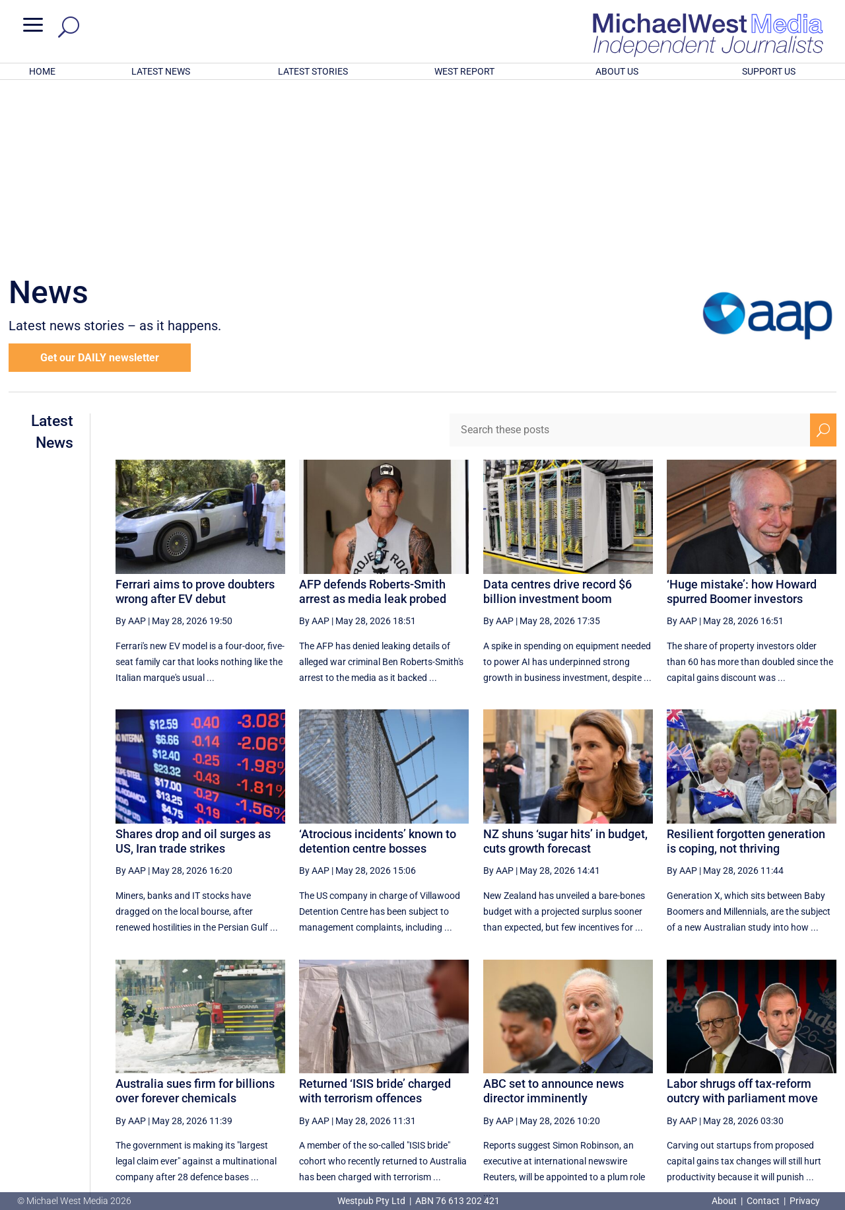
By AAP (131, 448)
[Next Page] (792, 1077)
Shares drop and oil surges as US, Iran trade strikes (193, 668)
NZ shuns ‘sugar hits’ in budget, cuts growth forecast (565, 668)
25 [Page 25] (762, 1078)
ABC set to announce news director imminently (553, 918)
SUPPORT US (768, 71)
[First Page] (502, 1077)
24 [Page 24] (729, 1078)
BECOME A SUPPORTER (777, 1125)
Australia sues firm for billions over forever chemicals (195, 918)
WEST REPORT (464, 71)
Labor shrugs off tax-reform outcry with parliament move (742, 918)
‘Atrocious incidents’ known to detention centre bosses (377, 668)
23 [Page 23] (695, 1078)
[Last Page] (822, 1077)
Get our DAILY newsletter (99, 184)
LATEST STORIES (313, 71)
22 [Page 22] (661, 1078)
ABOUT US (616, 71)
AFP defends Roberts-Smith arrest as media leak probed (372, 418)
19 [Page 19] (562, 1078)
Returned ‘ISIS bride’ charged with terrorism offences (375, 918)
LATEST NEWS (160, 71)
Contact (763, 1200)
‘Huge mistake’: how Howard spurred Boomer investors (742, 418)
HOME (42, 71)
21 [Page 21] (628, 1078)
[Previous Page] (531, 1077)
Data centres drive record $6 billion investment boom (557, 418)
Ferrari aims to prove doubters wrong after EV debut (195, 418)
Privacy (805, 1200)
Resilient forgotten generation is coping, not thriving (746, 668)
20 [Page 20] (595, 1078)
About (725, 1200)
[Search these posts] (630, 256)
